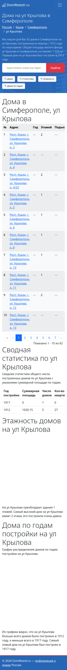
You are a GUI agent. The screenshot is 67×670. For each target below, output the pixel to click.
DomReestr (15, 4)
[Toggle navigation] (60, 5)
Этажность (47, 78)
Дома (8, 78)
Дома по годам (13, 85)
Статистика (27, 78)
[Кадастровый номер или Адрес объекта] (24, 68)
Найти (55, 67)
